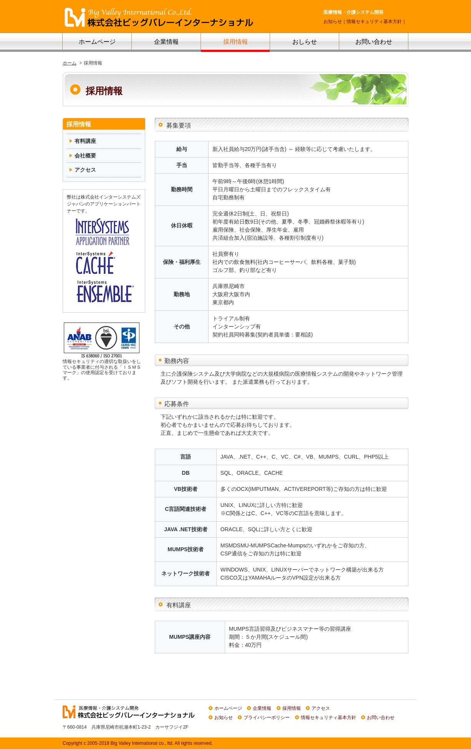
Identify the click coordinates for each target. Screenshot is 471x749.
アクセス (85, 170)
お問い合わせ (373, 41)
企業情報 (166, 41)
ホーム (69, 62)
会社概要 (85, 155)
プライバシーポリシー (267, 717)
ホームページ (97, 41)
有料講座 (85, 141)
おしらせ (304, 41)
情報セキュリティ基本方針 (374, 21)
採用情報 (235, 41)
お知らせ (332, 21)
